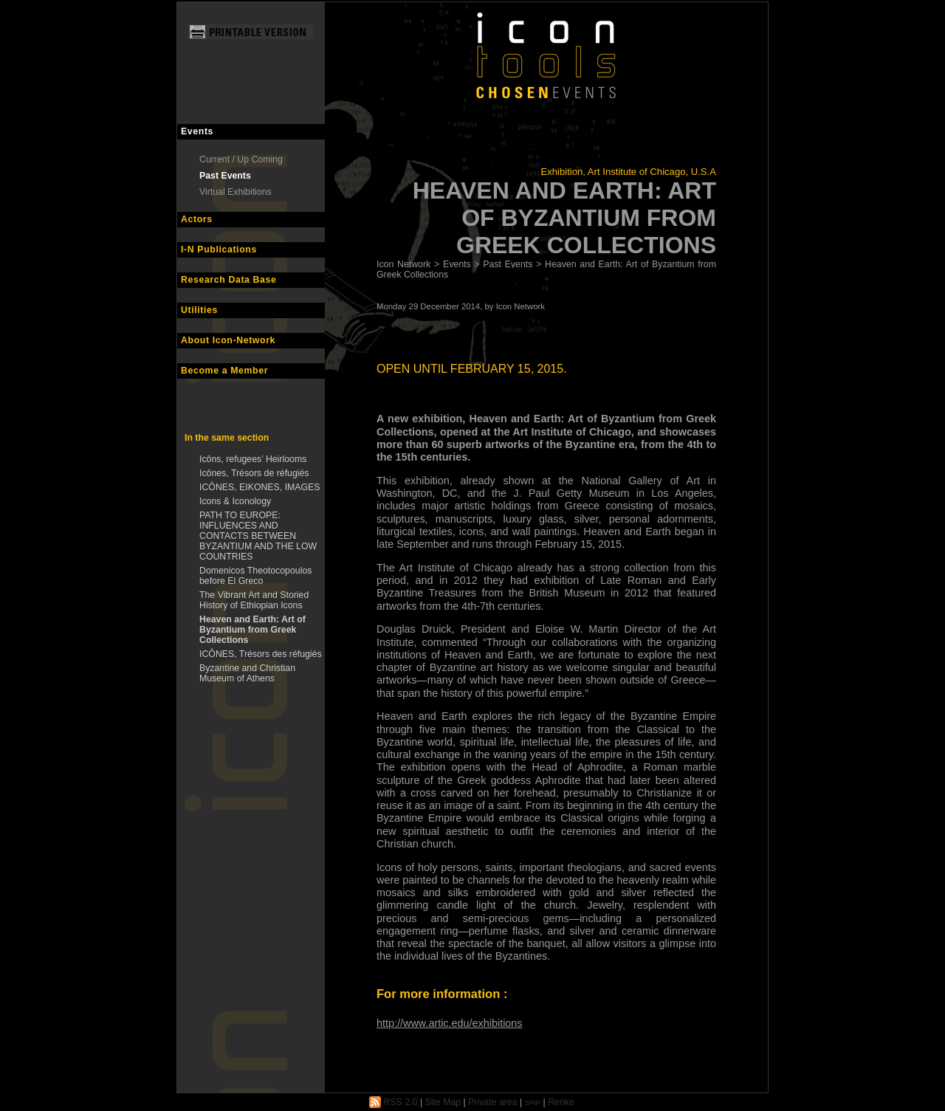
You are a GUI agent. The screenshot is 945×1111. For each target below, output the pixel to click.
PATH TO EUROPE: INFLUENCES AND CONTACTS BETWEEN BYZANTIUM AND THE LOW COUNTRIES (258, 536)
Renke (561, 1102)
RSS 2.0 (393, 1102)
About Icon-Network (228, 340)
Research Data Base (229, 280)
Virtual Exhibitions (235, 192)
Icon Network (403, 264)
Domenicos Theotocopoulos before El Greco (255, 575)
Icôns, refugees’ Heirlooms (252, 459)
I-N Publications (219, 249)
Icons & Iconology (235, 501)
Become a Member (224, 370)
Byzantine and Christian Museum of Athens (247, 673)
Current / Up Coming (241, 159)
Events (197, 131)
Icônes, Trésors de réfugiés (254, 473)
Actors (197, 219)
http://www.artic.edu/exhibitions (450, 1023)
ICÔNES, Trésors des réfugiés (260, 654)
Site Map (443, 1102)
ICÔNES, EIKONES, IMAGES (259, 487)
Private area (492, 1102)
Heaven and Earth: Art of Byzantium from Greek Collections (252, 629)
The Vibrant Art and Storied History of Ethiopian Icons (254, 600)
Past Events (225, 176)
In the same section (227, 438)
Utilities (199, 310)
